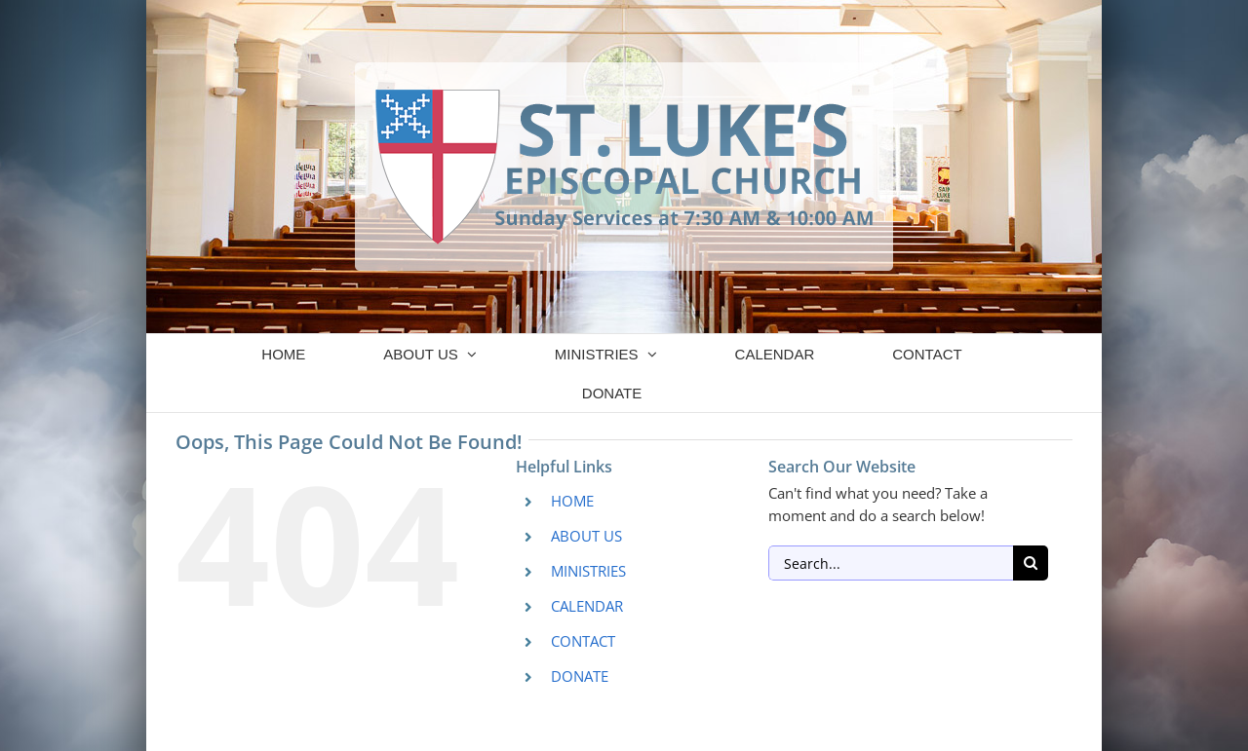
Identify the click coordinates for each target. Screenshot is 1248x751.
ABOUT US (586, 535)
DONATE (579, 676)
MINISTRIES (588, 571)
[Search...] (890, 563)
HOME (572, 500)
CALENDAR (587, 606)
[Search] (1030, 563)
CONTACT (583, 641)
